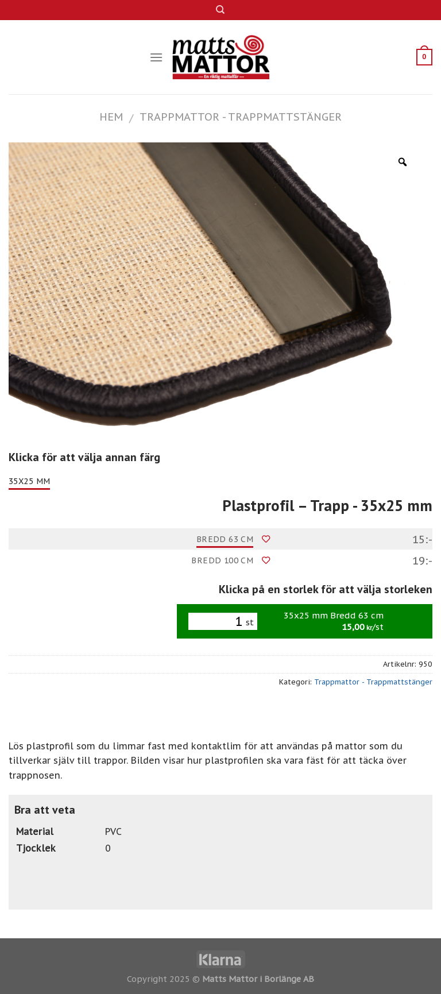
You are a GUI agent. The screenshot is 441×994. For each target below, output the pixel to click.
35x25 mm (29, 481)
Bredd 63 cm (225, 539)
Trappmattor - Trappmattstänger (241, 116)
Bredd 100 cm (222, 560)
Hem (111, 116)
